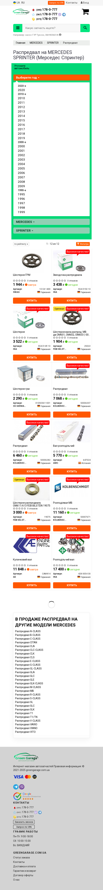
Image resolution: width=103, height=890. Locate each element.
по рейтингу (21, 244)
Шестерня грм (21, 388)
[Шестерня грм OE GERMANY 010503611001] (32, 374)
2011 (21, 102)
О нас (16, 879)
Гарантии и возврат (24, 870)
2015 (21, 120)
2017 (21, 129)
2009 (21, 186)
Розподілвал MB (62, 502)
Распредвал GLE (24, 679)
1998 (21, 207)
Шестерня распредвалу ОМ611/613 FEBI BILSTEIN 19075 (31, 504)
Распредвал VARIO (26, 724)
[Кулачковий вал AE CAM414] (31, 545)
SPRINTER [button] (24, 230)
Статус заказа (21, 857)
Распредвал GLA (25, 672)
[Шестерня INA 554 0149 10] (31, 317)
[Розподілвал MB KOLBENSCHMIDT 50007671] (72, 488)
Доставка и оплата (24, 866)
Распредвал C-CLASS (27, 638)
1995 (21, 194)
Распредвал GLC (25, 676)
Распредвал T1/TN (26, 717)
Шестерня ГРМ (21, 274)
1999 (21, 212)
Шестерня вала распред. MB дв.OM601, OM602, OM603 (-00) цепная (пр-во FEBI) (71, 333)
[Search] (85, 28)
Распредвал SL (24, 702)
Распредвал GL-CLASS (28, 668)
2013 (21, 111)
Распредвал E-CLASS (27, 661)
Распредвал (60, 388)
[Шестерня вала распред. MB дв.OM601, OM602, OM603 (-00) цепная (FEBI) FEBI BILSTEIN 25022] (72, 317)
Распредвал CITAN (26, 642)
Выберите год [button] (27, 77)
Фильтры (83, 244)
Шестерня (19, 331)
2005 (21, 168)
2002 (21, 155)
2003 (21, 159)
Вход (85, 2)
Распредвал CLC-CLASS (29, 649)
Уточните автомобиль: (22, 67)
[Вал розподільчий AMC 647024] (72, 431)
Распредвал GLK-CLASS (29, 683)
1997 (21, 203)
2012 (21, 107)
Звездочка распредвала (67, 274)
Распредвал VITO (25, 731)
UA (16, 2)
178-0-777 (44, 9)
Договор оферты (23, 875)
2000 (21, 146)
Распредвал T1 (24, 713)
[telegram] (16, 787)
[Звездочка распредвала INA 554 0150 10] (72, 260)
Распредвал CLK (24, 653)
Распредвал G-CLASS (27, 664)
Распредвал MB (24, 690)
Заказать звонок (24, 822)
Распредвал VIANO (26, 728)
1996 (21, 199)
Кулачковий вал (22, 559)
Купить (32, 300)
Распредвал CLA (25, 646)
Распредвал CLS (25, 657)
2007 (21, 177)
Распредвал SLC (25, 705)
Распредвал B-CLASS (27, 635)
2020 (21, 90)
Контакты (71, 2)
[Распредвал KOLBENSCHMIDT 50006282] (32, 431)
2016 (21, 125)
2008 (21, 182)
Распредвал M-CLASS (28, 687)
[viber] (21, 787)
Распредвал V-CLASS (27, 720)
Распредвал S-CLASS (27, 698)
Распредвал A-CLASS (28, 631)
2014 (21, 116)
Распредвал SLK (24, 709)
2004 (21, 164)
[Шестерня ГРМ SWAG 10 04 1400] (32, 260)
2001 (21, 150)
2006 (21, 173)
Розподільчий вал (63, 559)
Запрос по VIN (56, 3)
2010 (21, 98)
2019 (21, 138)
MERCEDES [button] (25, 222)
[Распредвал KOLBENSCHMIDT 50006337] (72, 374)
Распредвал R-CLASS (27, 694)
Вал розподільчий (63, 445)
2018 (21, 133)
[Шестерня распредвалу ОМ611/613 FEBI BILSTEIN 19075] (32, 488)
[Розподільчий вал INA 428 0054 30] (72, 545)
